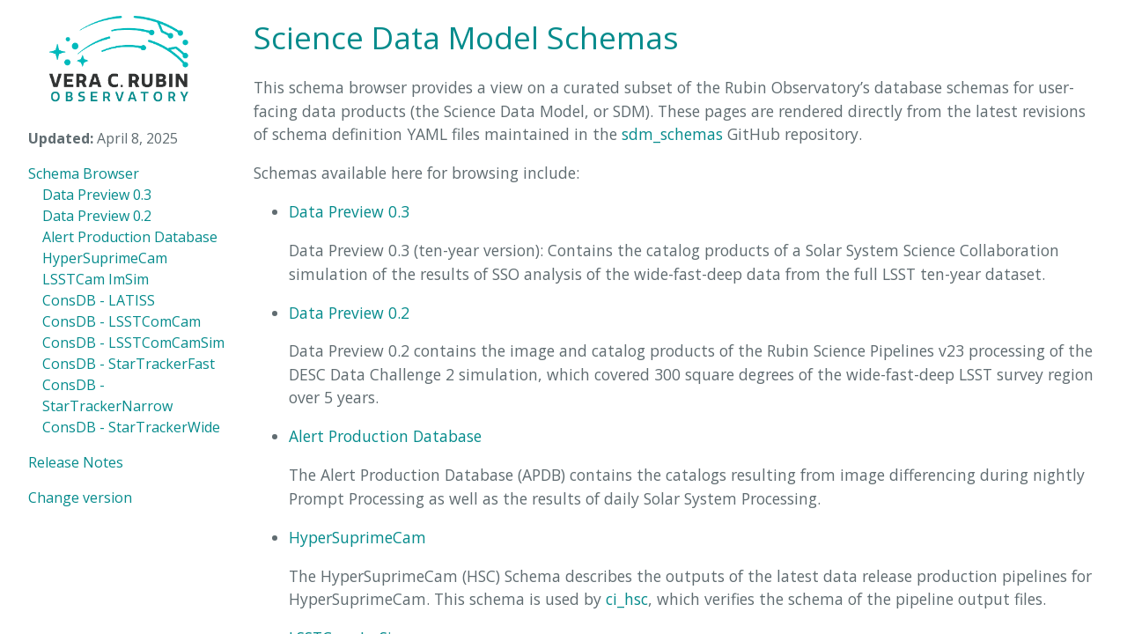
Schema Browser (83, 173)
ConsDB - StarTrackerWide (131, 427)
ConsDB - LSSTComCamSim (133, 342)
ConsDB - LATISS (98, 300)
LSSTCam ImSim (95, 279)
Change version (80, 497)
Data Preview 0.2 (96, 215)
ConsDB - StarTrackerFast (128, 363)
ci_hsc (627, 598)
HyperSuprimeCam (104, 258)
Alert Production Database (129, 237)
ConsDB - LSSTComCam (121, 321)
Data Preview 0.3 (96, 194)
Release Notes (75, 462)
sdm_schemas (672, 133)
